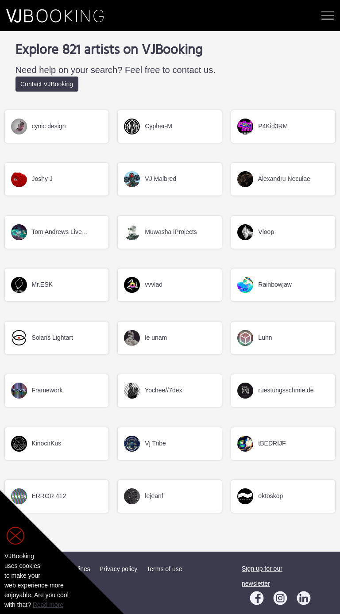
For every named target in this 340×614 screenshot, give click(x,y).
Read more (48, 604)
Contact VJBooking (46, 84)
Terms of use (164, 568)
